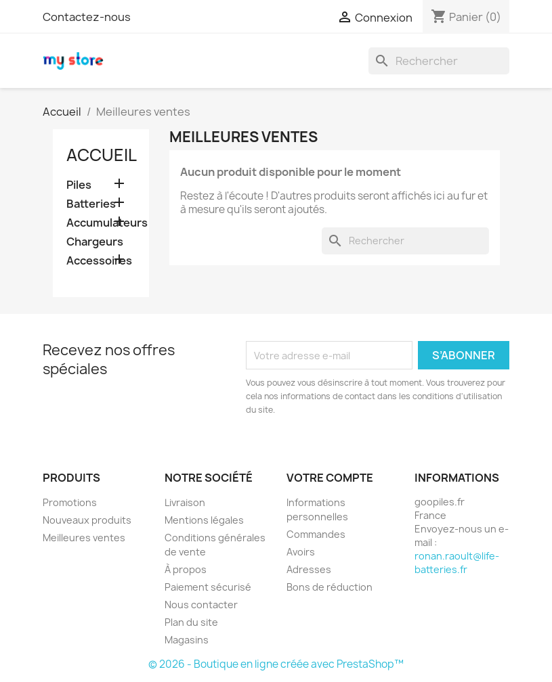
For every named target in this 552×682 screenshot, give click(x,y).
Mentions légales (204, 520)
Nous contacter (201, 604)
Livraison (185, 502)
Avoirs (300, 551)
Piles (78, 185)
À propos (186, 569)
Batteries (91, 204)
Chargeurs (94, 242)
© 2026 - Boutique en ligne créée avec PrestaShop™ (276, 664)
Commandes (315, 534)
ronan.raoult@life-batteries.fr (457, 562)
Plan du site (191, 622)
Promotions (70, 502)
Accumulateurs (101, 223)
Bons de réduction (329, 587)
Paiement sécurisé (208, 587)
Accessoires (99, 261)
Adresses (308, 569)
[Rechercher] (438, 60)
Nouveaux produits (87, 520)
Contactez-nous (87, 16)
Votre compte (329, 477)
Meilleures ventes (84, 537)
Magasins (187, 639)
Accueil (101, 154)
